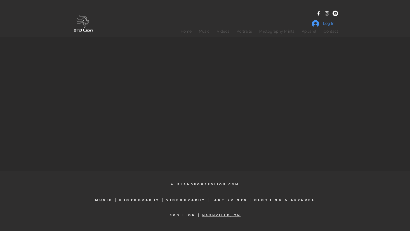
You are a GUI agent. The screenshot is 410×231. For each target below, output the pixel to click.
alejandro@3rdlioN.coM (205, 184)
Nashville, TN (221, 215)
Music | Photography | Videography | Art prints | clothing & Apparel (205, 200)
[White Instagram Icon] (327, 13)
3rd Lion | (185, 215)
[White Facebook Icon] (318, 13)
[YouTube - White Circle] (335, 13)
